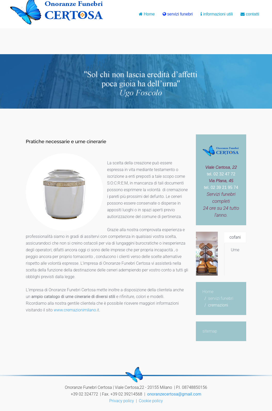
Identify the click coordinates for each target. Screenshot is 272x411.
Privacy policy (121, 400)
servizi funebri (178, 14)
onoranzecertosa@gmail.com (174, 394)
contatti (250, 14)
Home (147, 14)
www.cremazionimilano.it (76, 310)
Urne (235, 249)
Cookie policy (151, 400)
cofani (235, 237)
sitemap (209, 331)
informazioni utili (217, 14)
